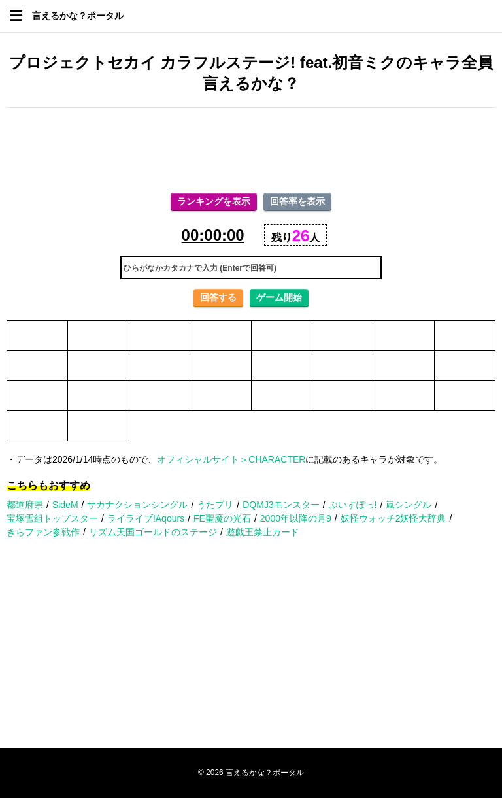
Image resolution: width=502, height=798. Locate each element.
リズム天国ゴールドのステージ (153, 532)
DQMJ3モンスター (281, 504)
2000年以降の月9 (295, 518)
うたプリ (215, 504)
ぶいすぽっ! (353, 504)
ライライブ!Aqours (145, 518)
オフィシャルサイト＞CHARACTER (231, 459)
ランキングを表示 (213, 201)
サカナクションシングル (137, 504)
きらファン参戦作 (43, 532)
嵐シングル (408, 504)
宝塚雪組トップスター (52, 518)
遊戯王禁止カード (262, 532)
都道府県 (25, 504)
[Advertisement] (251, 150)
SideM (65, 504)
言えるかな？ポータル (78, 15)
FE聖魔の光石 (222, 518)
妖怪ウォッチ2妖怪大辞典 (393, 518)
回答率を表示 (297, 201)
